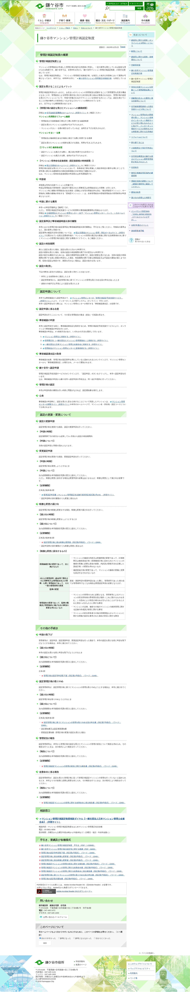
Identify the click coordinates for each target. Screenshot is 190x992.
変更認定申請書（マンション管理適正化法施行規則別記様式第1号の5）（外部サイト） (79, 495)
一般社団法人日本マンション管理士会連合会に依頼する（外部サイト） (74, 344)
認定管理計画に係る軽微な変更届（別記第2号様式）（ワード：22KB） (70, 856)
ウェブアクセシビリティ (140, 969)
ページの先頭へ (148, 953)
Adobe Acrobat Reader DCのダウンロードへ (64, 891)
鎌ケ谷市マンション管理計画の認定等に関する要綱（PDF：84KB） (68, 849)
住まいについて (86, 28)
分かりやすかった (48, 938)
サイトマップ (137, 4)
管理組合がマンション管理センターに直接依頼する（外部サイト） (72, 348)
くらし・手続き (64, 28)
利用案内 (133, 973)
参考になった (65, 938)
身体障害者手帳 (137, 231)
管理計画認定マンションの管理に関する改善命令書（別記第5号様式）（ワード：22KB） (77, 868)
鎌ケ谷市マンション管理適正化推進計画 (95, 78)
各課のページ (81, 965)
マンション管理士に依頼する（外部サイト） (63, 337)
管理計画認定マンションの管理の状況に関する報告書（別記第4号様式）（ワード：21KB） (81, 766)
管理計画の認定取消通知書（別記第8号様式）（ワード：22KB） (67, 879)
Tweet (122, 47)
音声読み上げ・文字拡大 (118, 4)
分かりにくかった (103, 938)
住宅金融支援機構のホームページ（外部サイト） (67, 113)
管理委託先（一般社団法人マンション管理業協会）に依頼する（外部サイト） (76, 341)
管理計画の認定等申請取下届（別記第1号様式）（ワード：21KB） (71, 676)
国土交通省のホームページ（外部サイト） (64, 165)
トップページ (51, 28)
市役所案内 (80, 961)
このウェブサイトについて (141, 964)
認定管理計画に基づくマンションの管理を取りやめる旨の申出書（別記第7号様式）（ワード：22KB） (83, 875)
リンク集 (133, 978)
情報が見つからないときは (142, 240)
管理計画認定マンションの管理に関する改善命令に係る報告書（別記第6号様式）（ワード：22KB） (84, 803)
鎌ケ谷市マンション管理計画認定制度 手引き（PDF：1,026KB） (68, 845)
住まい (75, 28)
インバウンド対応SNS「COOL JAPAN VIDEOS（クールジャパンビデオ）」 (141, 215)
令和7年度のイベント (140, 225)
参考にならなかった (83, 938)
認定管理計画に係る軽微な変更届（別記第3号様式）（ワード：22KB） (73, 542)
